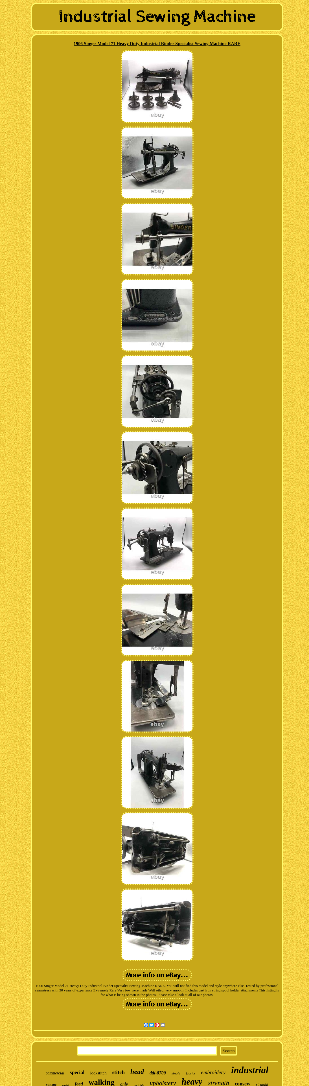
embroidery (213, 1072)
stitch (118, 1072)
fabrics (190, 1073)
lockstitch (98, 1073)
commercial (55, 1073)
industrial (249, 1070)
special (77, 1072)
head (137, 1071)
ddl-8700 (158, 1072)
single (176, 1073)
